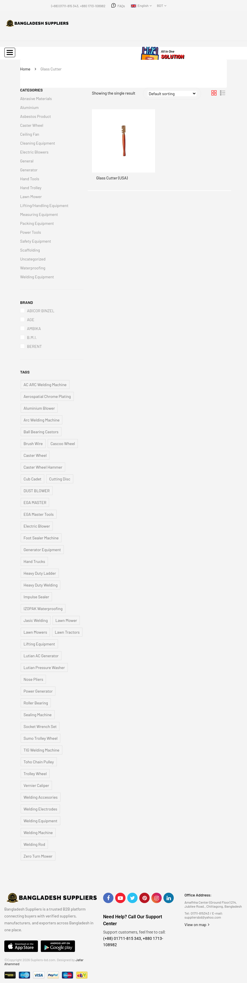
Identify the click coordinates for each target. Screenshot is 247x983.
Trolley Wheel (35, 773)
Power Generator (38, 691)
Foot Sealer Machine (41, 537)
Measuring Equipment (39, 214)
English (139, 5)
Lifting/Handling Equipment (44, 205)
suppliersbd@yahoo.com (202, 917)
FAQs (121, 6)
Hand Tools (29, 178)
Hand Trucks (34, 561)
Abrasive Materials (36, 98)
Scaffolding (30, 250)
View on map (196, 924)
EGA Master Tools (39, 514)
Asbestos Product (35, 116)
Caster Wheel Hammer (43, 467)
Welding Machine (38, 832)
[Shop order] (172, 93)
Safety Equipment (35, 241)
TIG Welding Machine (41, 750)
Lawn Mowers (35, 632)
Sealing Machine (38, 714)
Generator (29, 169)
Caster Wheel (31, 125)
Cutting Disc (59, 478)
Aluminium (29, 107)
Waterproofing (32, 267)
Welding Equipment (37, 276)
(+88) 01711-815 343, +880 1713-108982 (78, 6)
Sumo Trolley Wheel (40, 738)
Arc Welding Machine (41, 419)
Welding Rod (34, 844)
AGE (30, 319)
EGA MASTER (35, 502)
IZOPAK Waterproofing (43, 608)
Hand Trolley (30, 187)
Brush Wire (33, 443)
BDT (160, 5)
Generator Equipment (42, 549)
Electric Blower (37, 526)
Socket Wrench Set (40, 726)
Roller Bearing (36, 702)
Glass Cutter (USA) (112, 177)
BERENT (34, 346)
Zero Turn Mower (38, 856)
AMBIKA (34, 328)
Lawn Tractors (67, 632)
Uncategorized (32, 258)
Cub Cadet (32, 478)
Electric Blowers (34, 152)
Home (25, 68)
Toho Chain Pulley (39, 761)
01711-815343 (200, 913)
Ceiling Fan (29, 134)
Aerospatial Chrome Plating (47, 396)
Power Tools (30, 232)
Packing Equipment (37, 223)
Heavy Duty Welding (40, 584)
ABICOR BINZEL (40, 310)
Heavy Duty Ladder (40, 573)
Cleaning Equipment (37, 143)
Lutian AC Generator (41, 655)
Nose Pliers (33, 679)
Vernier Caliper (36, 785)
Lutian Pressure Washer (44, 667)
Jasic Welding (36, 620)
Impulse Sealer (36, 596)
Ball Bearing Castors (41, 431)
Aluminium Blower (39, 408)
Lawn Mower (31, 196)
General (26, 160)
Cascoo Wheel (63, 443)
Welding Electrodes (40, 808)
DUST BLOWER (37, 490)
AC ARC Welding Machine (45, 384)
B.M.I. (32, 337)
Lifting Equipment (39, 643)
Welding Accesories (41, 797)
